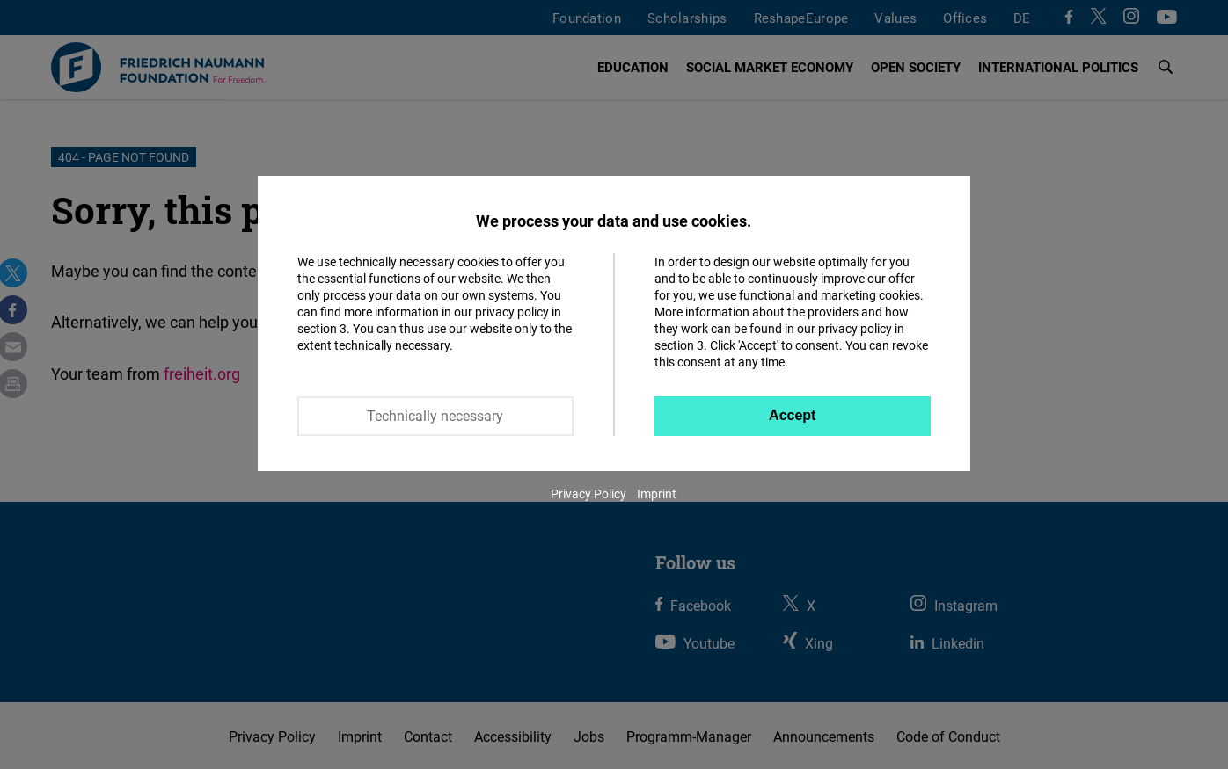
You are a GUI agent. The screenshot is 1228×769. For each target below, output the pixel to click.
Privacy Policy (588, 493)
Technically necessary (435, 415)
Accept (792, 415)
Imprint (656, 493)
